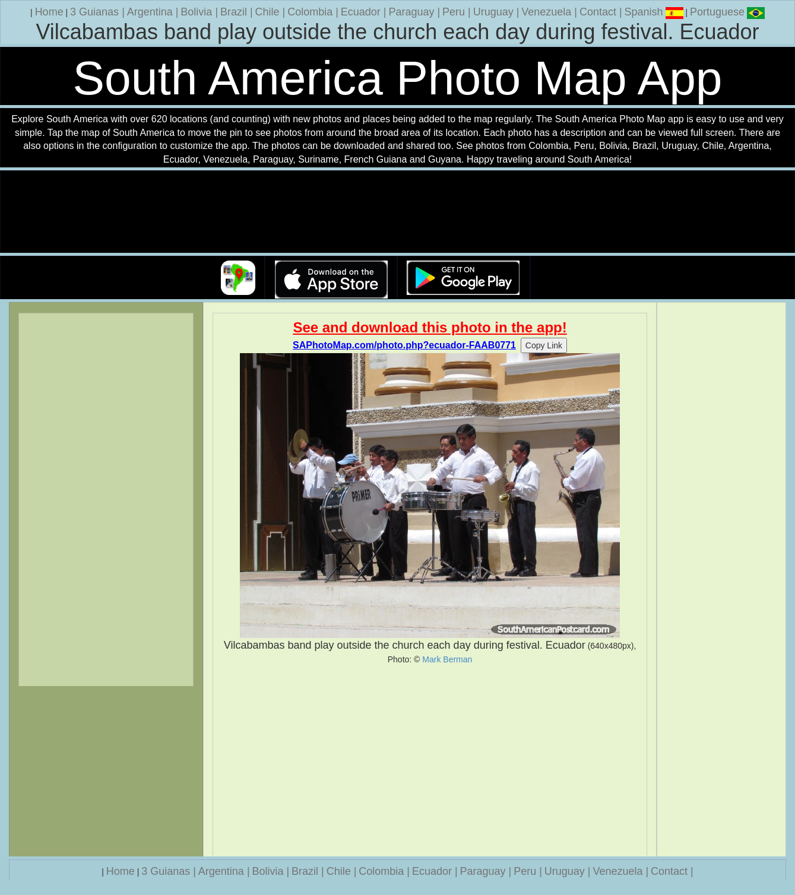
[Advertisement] (430, 760)
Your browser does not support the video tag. (398, 212)
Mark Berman (447, 659)
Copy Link (543, 345)
